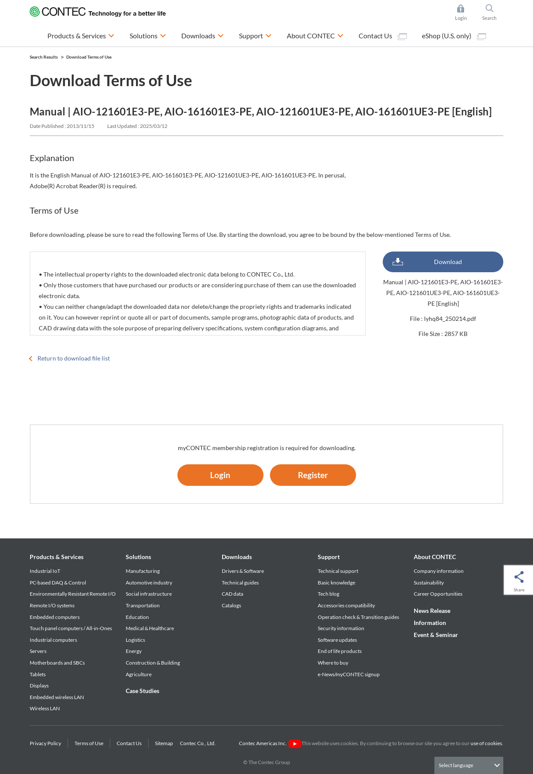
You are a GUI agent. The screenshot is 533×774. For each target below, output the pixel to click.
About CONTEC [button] (315, 35)
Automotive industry (149, 582)
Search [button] (493, 12)
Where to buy (333, 662)
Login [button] (465, 12)
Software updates (337, 640)
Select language (456, 765)
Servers (38, 651)
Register (313, 475)
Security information (341, 628)
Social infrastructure (149, 594)
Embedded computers (55, 617)
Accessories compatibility (346, 605)
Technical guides (240, 582)
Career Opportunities (438, 594)
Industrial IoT (45, 571)
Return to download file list (73, 358)
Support (329, 556)
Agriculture (139, 674)
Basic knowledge (336, 582)
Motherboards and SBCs (57, 662)
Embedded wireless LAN (57, 697)
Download (448, 261)
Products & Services (57, 556)
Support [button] (255, 35)
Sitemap (164, 743)
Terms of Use (88, 743)
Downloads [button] (202, 35)
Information (430, 622)
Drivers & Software (243, 571)
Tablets (38, 674)
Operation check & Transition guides (358, 617)
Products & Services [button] (81, 35)
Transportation (143, 605)
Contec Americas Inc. (270, 743)
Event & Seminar (436, 634)
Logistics (135, 640)
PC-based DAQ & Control (58, 582)
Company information (439, 571)
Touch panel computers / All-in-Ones (71, 628)
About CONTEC (435, 556)
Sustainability (429, 582)
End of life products (340, 651)
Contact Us (383, 35)
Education (137, 617)
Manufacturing (143, 571)
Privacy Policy (45, 743)
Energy (134, 651)
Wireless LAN (45, 708)
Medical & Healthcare (150, 628)
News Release (432, 610)
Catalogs (231, 605)
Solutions (138, 556)
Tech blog (328, 594)
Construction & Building (153, 662)
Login (220, 475)
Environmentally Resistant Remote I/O (73, 594)
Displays (39, 685)
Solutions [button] (148, 35)
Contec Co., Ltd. (198, 743)
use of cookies (486, 743)
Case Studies (142, 690)
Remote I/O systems (52, 605)
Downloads (237, 556)
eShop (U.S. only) (454, 35)
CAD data (232, 594)
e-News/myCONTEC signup (349, 674)
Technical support (338, 571)
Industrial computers (53, 640)
